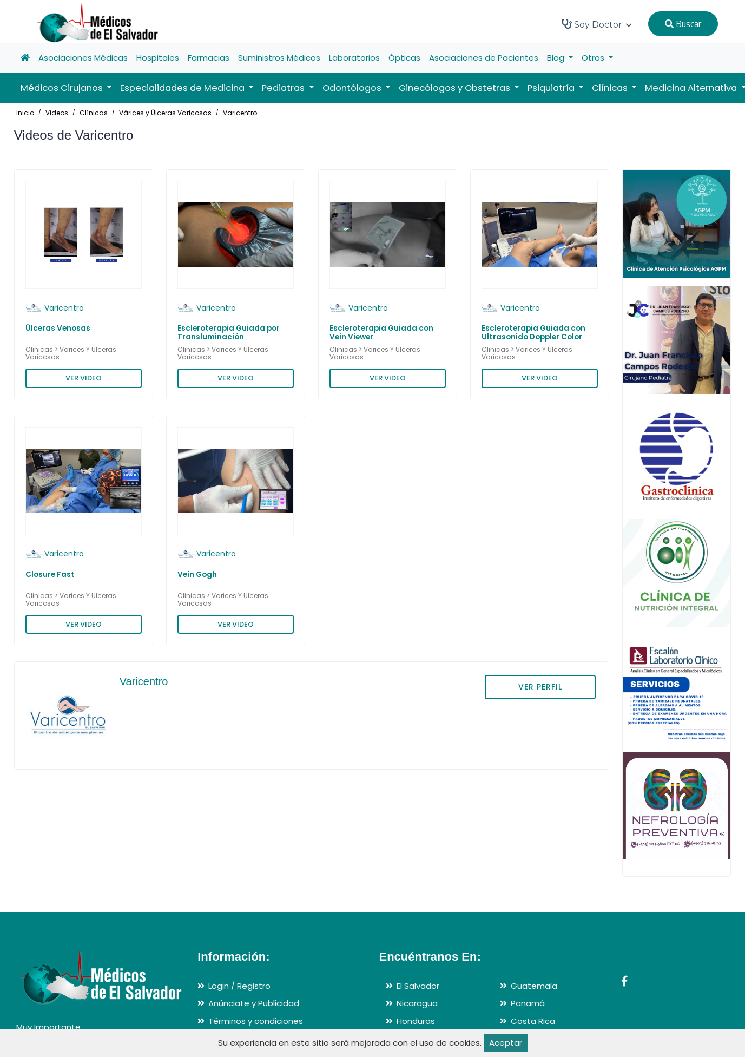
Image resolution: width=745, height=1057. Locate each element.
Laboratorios (354, 57)
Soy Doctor (597, 24)
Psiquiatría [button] (552, 88)
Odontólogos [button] (353, 88)
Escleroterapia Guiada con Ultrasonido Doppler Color (533, 332)
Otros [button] (594, 57)
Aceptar (505, 1042)
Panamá (528, 1003)
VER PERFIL (540, 686)
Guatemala (534, 986)
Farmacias (208, 57)
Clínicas (94, 112)
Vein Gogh (197, 574)
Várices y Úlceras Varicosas (165, 112)
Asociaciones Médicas (83, 57)
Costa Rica (533, 1021)
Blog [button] (556, 57)
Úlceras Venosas (57, 328)
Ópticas (404, 57)
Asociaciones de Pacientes (483, 57)
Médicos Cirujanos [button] (63, 88)
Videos (56, 112)
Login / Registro (239, 986)
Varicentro (240, 112)
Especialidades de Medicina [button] (183, 88)
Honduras (416, 1021)
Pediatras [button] (284, 88)
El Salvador (418, 986)
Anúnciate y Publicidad (253, 1003)
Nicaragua (417, 1003)
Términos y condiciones (255, 1021)
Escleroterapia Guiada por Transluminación (228, 332)
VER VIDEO (83, 378)
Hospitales (157, 57)
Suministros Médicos (279, 57)
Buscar (683, 23)
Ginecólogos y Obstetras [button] (455, 88)
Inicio (25, 112)
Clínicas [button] (611, 88)
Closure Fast (50, 574)
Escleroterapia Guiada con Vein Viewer (381, 332)
